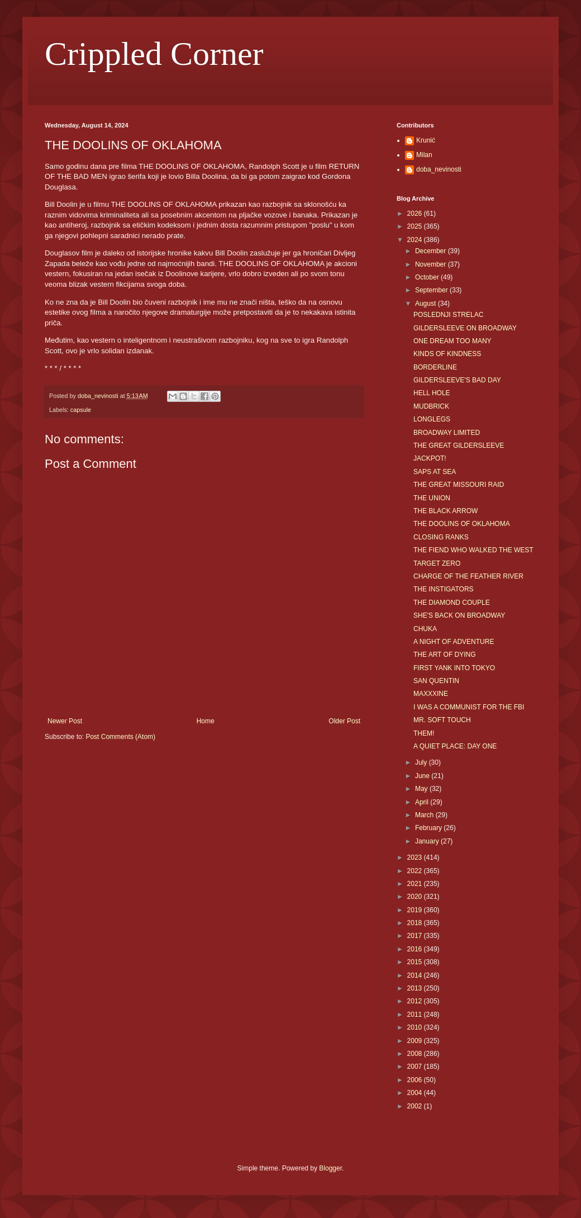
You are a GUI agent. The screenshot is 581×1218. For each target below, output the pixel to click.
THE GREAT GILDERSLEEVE (458, 445)
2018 (415, 923)
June (423, 776)
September (432, 290)
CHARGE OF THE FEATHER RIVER (468, 576)
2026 (415, 213)
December (431, 251)
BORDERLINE (435, 367)
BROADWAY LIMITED (446, 433)
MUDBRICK (431, 406)
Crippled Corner (154, 53)
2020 (415, 897)
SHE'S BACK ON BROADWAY (459, 615)
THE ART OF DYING (444, 654)
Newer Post (64, 721)
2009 (415, 1041)
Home (206, 721)
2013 (415, 988)
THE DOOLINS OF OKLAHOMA (461, 524)
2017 (415, 936)
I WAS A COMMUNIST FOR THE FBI (468, 707)
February (429, 828)
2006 (415, 1080)
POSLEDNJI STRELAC (448, 315)
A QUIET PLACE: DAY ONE (455, 746)
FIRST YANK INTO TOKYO (454, 668)
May (422, 789)
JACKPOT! (429, 458)
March (425, 815)
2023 (415, 857)
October (428, 277)
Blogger (330, 1168)
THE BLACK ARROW (445, 511)
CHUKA (425, 629)
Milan (424, 155)
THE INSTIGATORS (443, 589)
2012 (415, 1001)
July (422, 762)
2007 (415, 1066)
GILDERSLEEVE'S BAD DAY (457, 380)
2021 (415, 884)
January (428, 841)
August (426, 303)
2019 (415, 910)
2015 (415, 962)
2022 (415, 871)
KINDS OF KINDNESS (447, 354)
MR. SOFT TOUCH (442, 720)
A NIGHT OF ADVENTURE (453, 642)
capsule (80, 409)
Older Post (344, 721)
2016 (415, 949)
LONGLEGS (431, 419)
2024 (415, 240)
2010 (415, 1027)
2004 (415, 1093)
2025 (415, 226)
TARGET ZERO (436, 563)
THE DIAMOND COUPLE (451, 602)
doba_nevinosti (438, 169)
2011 (415, 1014)
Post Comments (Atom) (120, 737)
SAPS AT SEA (434, 472)
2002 (415, 1106)
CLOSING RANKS (441, 537)
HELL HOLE (431, 393)
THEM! (423, 733)
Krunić (425, 140)
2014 (415, 975)
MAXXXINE (430, 694)
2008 (415, 1054)
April (422, 802)
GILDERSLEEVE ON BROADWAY (465, 328)
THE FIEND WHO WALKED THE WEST (473, 550)
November (431, 264)
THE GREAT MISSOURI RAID (458, 485)
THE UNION (431, 498)
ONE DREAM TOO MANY (452, 341)
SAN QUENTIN (436, 681)
